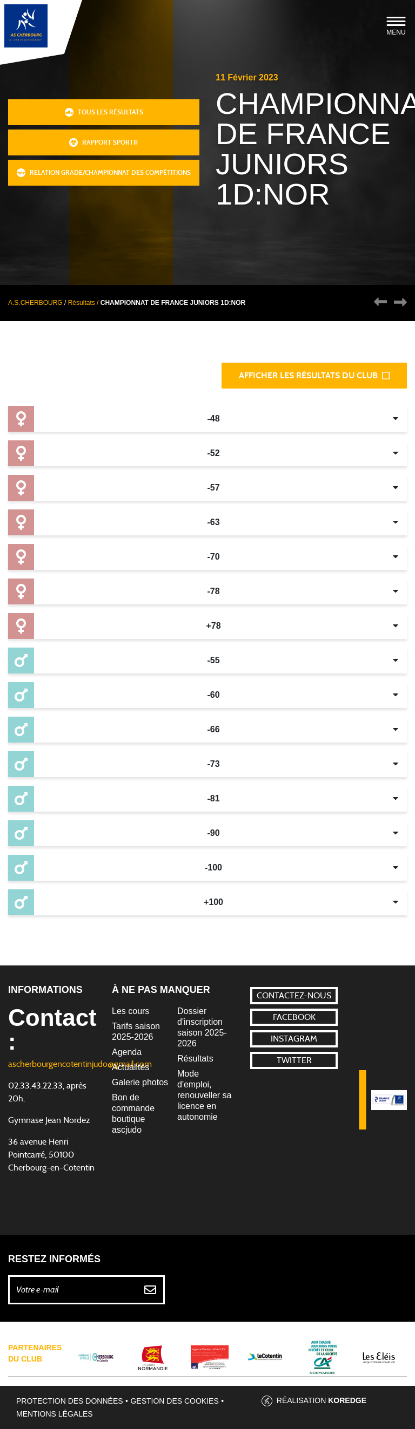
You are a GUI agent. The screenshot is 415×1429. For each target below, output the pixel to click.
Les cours (130, 1011)
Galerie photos (140, 1082)
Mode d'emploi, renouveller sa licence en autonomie (204, 1095)
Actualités (130, 1067)
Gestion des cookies (174, 1401)
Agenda (127, 1052)
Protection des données (69, 1401)
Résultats (195, 1058)
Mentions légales (54, 1414)
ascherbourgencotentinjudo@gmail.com (80, 1064)
